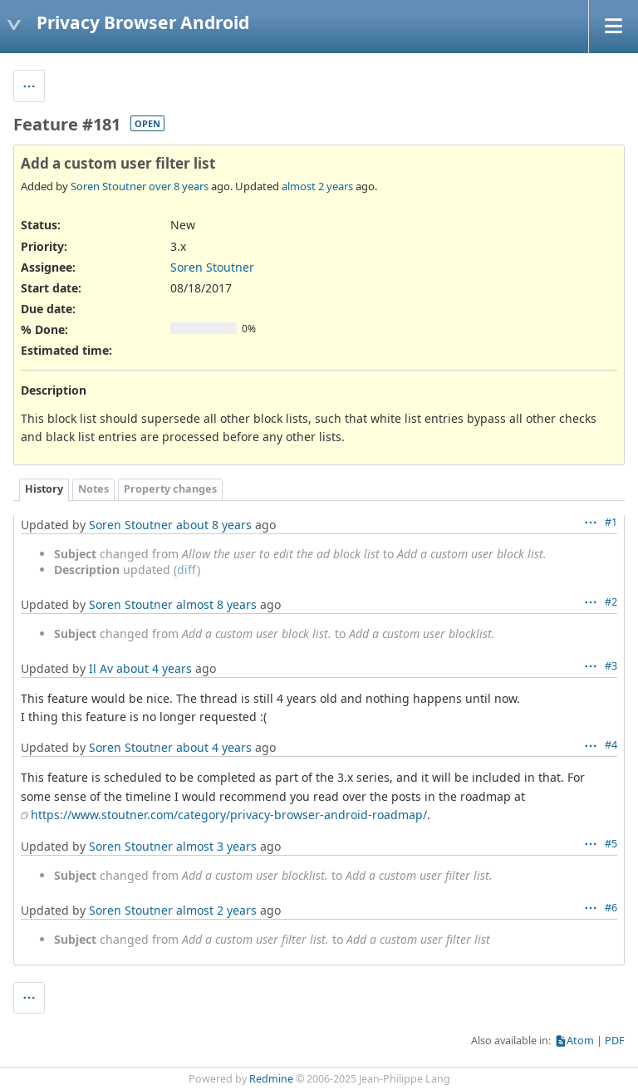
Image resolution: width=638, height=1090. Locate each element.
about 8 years (214, 525)
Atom (580, 1041)
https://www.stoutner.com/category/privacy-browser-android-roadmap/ (229, 814)
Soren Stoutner (108, 186)
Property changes (170, 489)
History (44, 489)
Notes (93, 489)
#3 (611, 666)
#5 (611, 844)
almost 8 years (216, 604)
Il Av (101, 668)
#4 (611, 745)
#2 (611, 602)
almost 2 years (317, 186)
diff (187, 569)
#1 (611, 522)
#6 (611, 908)
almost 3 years (216, 846)
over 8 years (179, 186)
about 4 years (154, 668)
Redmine (271, 1079)
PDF (615, 1041)
